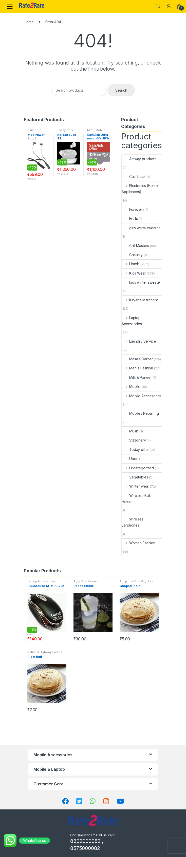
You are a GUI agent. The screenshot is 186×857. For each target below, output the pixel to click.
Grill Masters (135, 245)
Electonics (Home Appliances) (140, 188)
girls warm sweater (141, 228)
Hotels (131, 264)
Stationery (134, 440)
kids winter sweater (141, 282)
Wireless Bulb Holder (137, 498)
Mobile (131, 386)
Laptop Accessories (132, 321)
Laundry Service (139, 341)
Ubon (130, 458)
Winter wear (135, 486)
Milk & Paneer (137, 377)
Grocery (132, 255)
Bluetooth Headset (34, 131)
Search (158, 6)
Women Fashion (138, 543)
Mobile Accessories (96, 131)
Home (28, 22)
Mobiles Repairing (140, 413)
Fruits (130, 218)
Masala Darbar (137, 359)
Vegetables (135, 477)
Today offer (65, 130)
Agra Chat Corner (85, 581)
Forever (132, 209)
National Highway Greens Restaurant (44, 653)
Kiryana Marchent (140, 300)
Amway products (139, 159)
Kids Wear (134, 273)
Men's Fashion (137, 368)
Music (130, 431)
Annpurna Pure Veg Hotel (137, 581)
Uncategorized (138, 468)
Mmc (90, 130)
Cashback (134, 176)
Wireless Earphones (132, 522)
